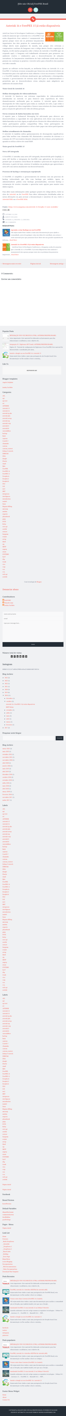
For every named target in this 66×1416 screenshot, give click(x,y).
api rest (5, 401)
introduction (7, 499)
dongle (5, 459)
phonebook (6, 516)
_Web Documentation (9, 1267)
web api (5, 574)
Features (5, 1239)
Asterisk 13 (6, 408)
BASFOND (7, 600)
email (4, 464)
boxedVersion (7, 1204)
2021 (6, 686)
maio (7, 716)
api (3, 398)
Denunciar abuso (11, 589)
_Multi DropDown (8, 1241)
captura (5, 438)
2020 (6, 689)
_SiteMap (5, 1254)
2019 (6, 692)
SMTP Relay (10, 707)
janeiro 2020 (6, 766)
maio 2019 (6, 769)
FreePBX (25, 194)
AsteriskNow (7, 431)
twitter (5, 1330)
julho (8, 713)
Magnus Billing (7, 506)
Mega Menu (6, 1259)
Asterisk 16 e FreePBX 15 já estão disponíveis (33, 25)
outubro (9, 701)
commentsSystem (8, 1215)
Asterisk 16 (9, 220)
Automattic (22, 1412)
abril (7, 719)
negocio (5, 514)
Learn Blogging (7, 1261)
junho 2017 (6, 800)
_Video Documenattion (10, 1269)
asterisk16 (6, 428)
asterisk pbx (6, 416)
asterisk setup (7, 418)
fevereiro (9, 725)
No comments (11, 222)
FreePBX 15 (18, 220)
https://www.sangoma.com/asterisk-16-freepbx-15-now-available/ (33, 207)
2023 (6, 681)
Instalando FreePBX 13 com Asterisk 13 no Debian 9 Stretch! (29, 1308)
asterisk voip (7, 423)
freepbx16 (6, 481)
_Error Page (6, 1256)
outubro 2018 (7, 777)
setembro (9, 710)
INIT (4, 491)
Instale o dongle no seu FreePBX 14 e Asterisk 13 (25, 353)
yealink (5, 577)
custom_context (8, 448)
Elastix (5, 461)
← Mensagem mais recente (10, 263)
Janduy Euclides (11, 217)
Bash (4, 436)
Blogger (39, 582)
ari (3, 403)
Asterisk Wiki (8, 199)
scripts (5, 537)
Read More (13, 240)
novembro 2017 (7, 797)
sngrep (5, 549)
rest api (5, 526)
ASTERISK (6, 406)
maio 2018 (6, 786)
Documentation (7, 1264)
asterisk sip (6, 421)
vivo (4, 564)
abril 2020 (6, 763)
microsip (5, 509)
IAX (4, 486)
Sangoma (26, 220)
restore (5, 531)
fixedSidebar (6, 1217)
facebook (5, 1328)
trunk (4, 562)
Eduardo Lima (8, 603)
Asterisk (12, 194)
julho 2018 (6, 783)
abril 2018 (6, 789)
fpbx (4, 466)
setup (4, 539)
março (8, 722)
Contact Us (6, 1400)
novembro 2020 (7, 760)
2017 (6, 728)
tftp (4, 559)
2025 (6, 678)
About (4, 1397)
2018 (6, 695)
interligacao (6, 496)
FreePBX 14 (6, 471)
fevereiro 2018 (7, 794)
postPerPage (7, 1220)
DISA (4, 456)
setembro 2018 (7, 780)
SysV (4, 557)
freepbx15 (6, 479)
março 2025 (6, 748)
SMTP (4, 547)
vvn (4, 572)
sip (3, 544)
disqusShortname (8, 1212)
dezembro (9, 698)
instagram (6, 1333)
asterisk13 (6, 426)
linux (4, 504)
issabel (5, 501)
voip (4, 567)
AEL (4, 396)
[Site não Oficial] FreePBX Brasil (33, 3)
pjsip (4, 519)
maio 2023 (6, 751)
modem (5, 511)
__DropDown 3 (7, 1249)
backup (5, 433)
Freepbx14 (6, 476)
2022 (6, 683)
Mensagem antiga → (58, 263)
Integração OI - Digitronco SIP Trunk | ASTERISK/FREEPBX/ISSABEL (31, 344)
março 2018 (6, 791)
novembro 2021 (7, 757)
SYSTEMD (6, 554)
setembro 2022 (7, 754)
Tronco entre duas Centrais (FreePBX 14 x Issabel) (26, 1299)
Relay (4, 524)
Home (4, 1236)
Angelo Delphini (8, 382)
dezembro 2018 (7, 774)
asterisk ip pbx (7, 413)
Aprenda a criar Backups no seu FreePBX (26, 230)
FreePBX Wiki (22, 199)
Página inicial (35, 263)
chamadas (6, 443)
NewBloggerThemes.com (47, 1412)
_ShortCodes (7, 1251)
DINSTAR (5, 453)
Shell (4, 542)
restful (5, 529)
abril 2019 (6, 771)
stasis (4, 552)
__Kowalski (6, 1244)
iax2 (4, 489)
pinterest (5, 1335)
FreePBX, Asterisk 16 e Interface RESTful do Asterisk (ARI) (28, 1290)
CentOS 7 (5, 441)
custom (5, 446)
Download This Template (10, 1272)
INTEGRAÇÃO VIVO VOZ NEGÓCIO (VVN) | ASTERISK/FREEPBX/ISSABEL (33, 335)
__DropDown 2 (7, 1246)
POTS (4, 521)
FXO (4, 484)
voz (4, 569)
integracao (6, 494)
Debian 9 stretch (8, 451)
